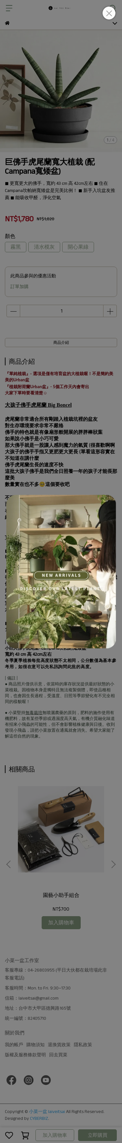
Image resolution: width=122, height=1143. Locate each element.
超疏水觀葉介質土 (78, 590)
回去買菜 (58, 1054)
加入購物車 (55, 1135)
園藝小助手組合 (61, 895)
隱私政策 (83, 1044)
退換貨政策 (59, 1044)
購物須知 (35, 1044)
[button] (113, 864)
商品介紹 (61, 342)
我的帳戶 (14, 1044)
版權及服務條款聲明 (25, 1054)
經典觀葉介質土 (32, 583)
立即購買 (97, 1135)
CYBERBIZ (39, 1118)
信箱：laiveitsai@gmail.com (32, 998)
